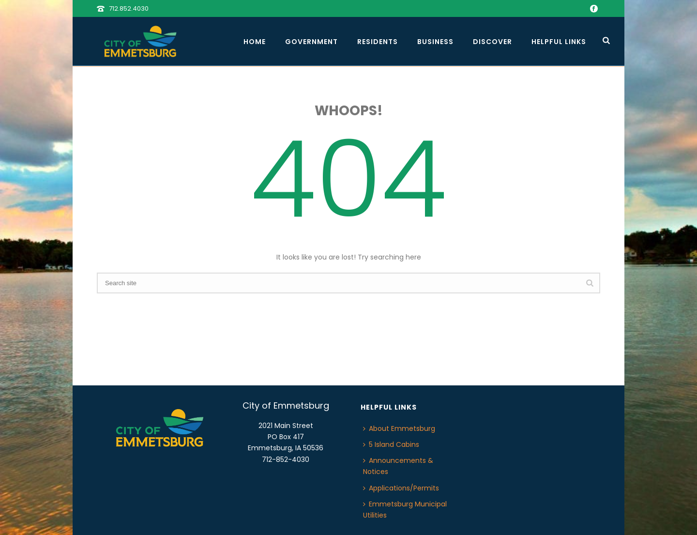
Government (311, 41)
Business (435, 41)
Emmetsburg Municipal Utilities (405, 509)
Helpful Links (558, 41)
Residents (377, 41)
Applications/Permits (401, 488)
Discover (492, 41)
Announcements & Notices (398, 466)
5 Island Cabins (391, 444)
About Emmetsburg (399, 428)
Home (254, 41)
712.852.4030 (129, 8)
